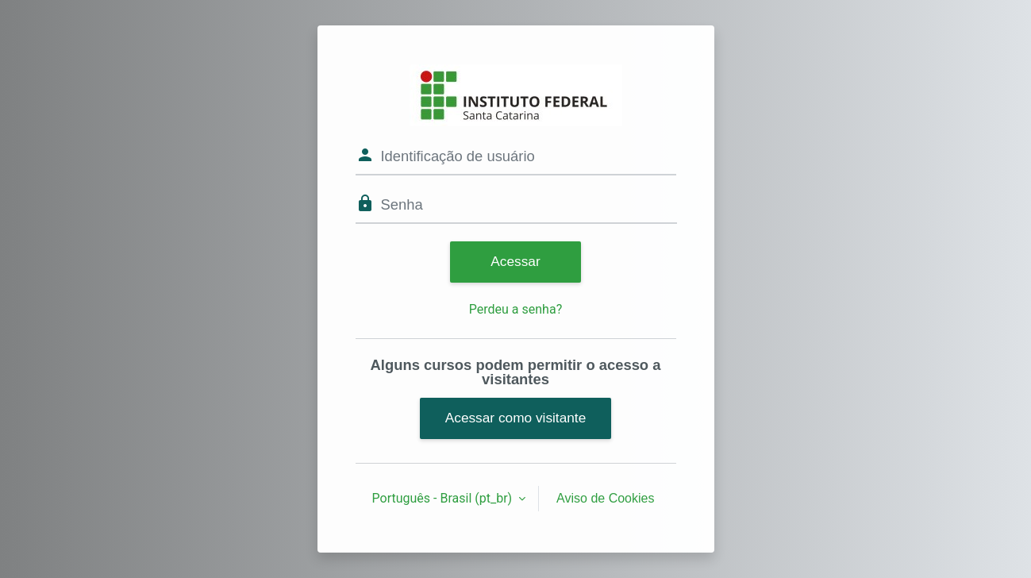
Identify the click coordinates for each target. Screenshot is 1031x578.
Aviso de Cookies (605, 498)
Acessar (515, 261)
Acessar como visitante (516, 418)
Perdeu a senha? (515, 309)
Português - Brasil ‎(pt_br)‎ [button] (444, 498)
